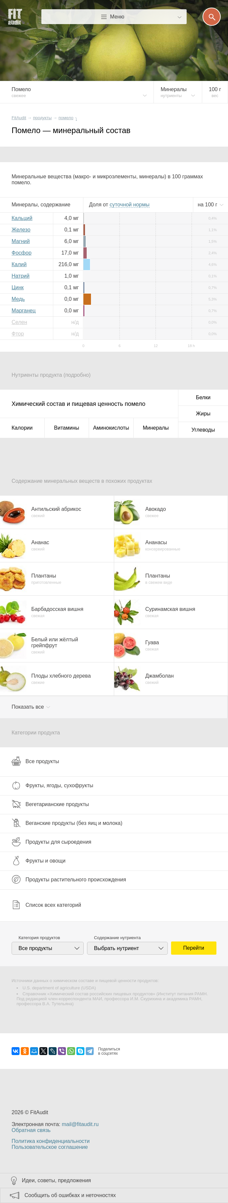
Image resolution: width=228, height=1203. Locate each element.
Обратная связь (31, 1130)
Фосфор (21, 253)
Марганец (24, 310)
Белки (203, 397)
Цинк (18, 287)
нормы (129, 204)
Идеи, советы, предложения (56, 1180)
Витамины (66, 428)
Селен (19, 322)
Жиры (203, 413)
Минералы (156, 428)
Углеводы (203, 430)
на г (208, 204)
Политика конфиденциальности (51, 1141)
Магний (21, 241)
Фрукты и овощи (39, 860)
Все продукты (35, 761)
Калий (19, 264)
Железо (21, 229)
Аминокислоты (111, 428)
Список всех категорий (46, 904)
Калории (22, 428)
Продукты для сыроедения (51, 841)
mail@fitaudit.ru (80, 1124)
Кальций (22, 218)
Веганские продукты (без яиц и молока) (67, 823)
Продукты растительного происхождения (69, 879)
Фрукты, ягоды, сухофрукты (52, 785)
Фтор (18, 333)
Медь (18, 299)
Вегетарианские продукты (50, 804)
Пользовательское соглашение (50, 1147)
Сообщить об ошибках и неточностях (70, 1195)
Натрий (20, 276)
